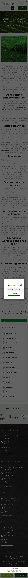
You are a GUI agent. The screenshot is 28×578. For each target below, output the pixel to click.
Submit (14, 294)
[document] (14, 289)
